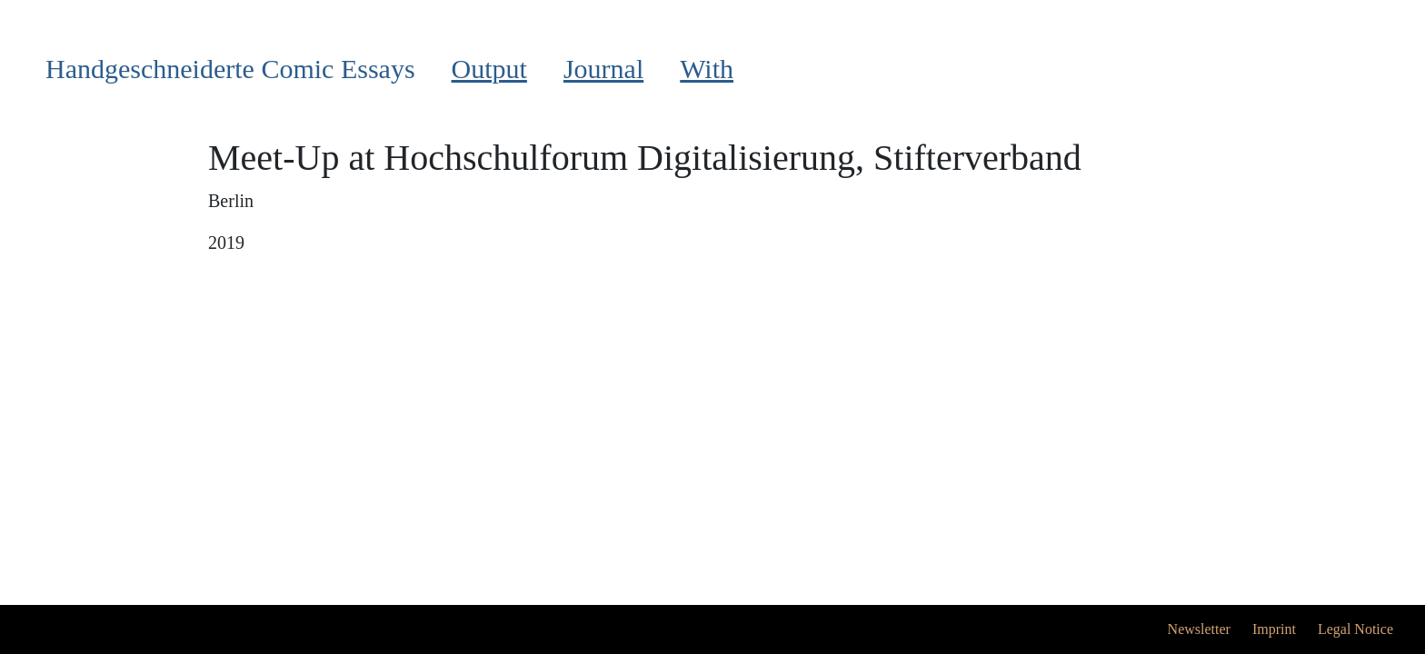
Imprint (1274, 629)
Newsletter (1199, 629)
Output (489, 69)
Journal (603, 69)
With (706, 69)
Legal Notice (1355, 629)
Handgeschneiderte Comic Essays (230, 69)
